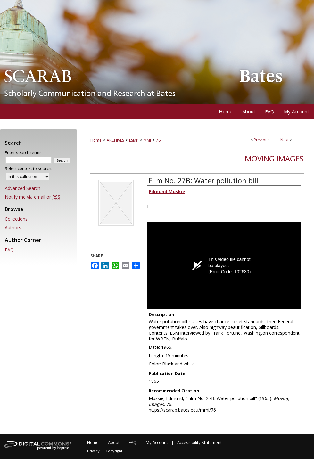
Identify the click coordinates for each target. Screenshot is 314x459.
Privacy (93, 450)
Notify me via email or (32, 197)
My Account (157, 442)
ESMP (133, 140)
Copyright (114, 450)
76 (158, 140)
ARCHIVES (115, 140)
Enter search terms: (24, 152)
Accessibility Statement (199, 442)
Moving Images (274, 158)
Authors (13, 228)
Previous (261, 140)
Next (284, 140)
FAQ (9, 250)
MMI (147, 140)
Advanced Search (22, 188)
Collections (16, 219)
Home (96, 140)
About (114, 442)
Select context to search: (28, 168)
